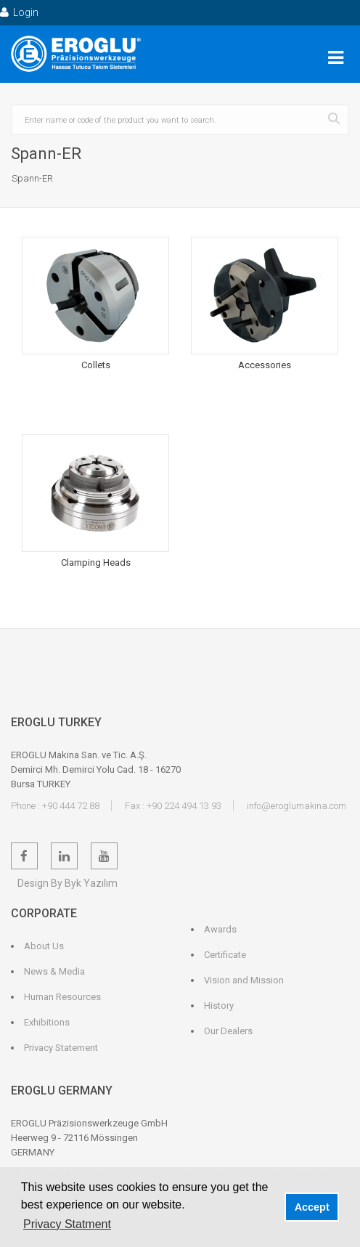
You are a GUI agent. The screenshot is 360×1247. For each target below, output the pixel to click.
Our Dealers (228, 1030)
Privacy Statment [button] (67, 1224)
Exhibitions (47, 1022)
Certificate (225, 954)
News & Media (54, 971)
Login (19, 12)
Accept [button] (312, 1207)
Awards (220, 929)
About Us (44, 946)
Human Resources (62, 996)
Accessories (264, 365)
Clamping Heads (96, 562)
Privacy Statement (61, 1047)
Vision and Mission (244, 980)
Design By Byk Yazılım (67, 883)
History (219, 1005)
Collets (95, 365)
